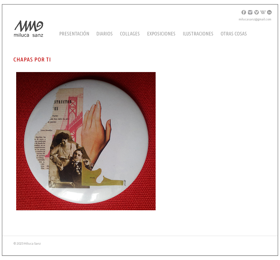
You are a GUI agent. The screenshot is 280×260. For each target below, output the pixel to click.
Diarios (104, 33)
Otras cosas (234, 33)
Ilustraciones (198, 33)
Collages (130, 33)
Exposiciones (161, 33)
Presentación (74, 33)
